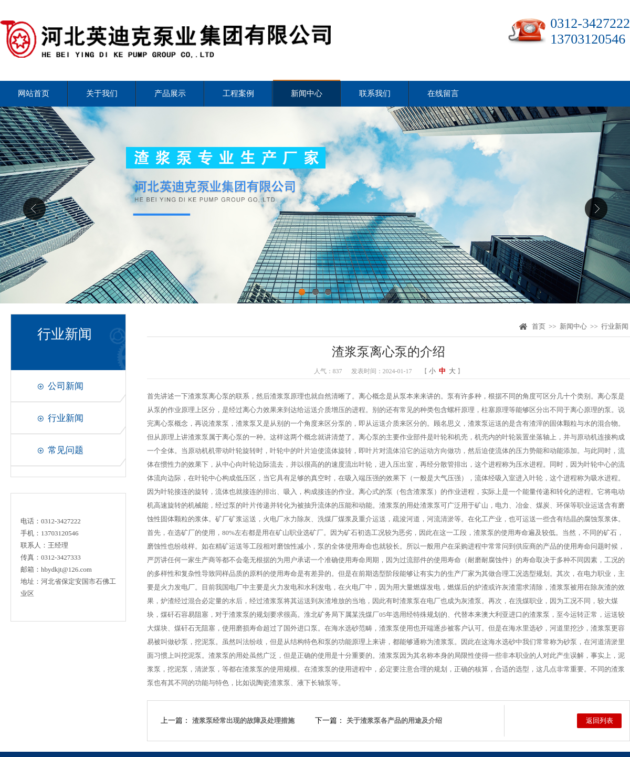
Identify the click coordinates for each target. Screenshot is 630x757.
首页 (538, 326)
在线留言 (443, 93)
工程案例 (238, 93)
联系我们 (375, 93)
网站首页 (33, 93)
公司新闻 (65, 386)
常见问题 (65, 450)
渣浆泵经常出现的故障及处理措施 (243, 720)
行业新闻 (65, 418)
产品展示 (170, 93)
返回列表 (599, 720)
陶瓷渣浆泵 (273, 683)
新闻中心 (306, 93)
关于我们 (102, 93)
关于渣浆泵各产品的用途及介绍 (394, 720)
